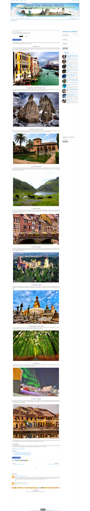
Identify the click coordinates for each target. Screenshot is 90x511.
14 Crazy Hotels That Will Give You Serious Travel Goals (72, 75)
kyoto (44, 30)
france (33, 30)
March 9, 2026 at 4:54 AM (21, 482)
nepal (46, 30)
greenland (38, 30)
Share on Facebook (16, 40)
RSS (25, 0)
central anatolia (20, 30)
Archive (73, 52)
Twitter (17, 0)
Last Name (64, 43)
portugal (48, 30)
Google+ (21, 0)
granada (36, 30)
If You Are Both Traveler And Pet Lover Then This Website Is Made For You (72, 80)
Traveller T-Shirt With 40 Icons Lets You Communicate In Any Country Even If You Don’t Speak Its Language (72, 56)
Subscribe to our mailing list (68, 137)
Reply (16, 480)
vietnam (57, 30)
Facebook (13, 0)
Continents (16, 18)
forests (31, 30)
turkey (52, 30)
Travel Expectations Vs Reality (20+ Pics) (72, 99)
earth (23, 30)
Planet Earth (22, 18)
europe (26, 30)
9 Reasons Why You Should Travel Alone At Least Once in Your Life (72, 70)
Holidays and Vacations (75, 0)
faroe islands (28, 30)
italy (40, 30)
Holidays (27, 18)
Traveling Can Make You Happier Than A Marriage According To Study (72, 90)
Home (12, 18)
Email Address (69, 35)
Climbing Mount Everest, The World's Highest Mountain (22, 454)
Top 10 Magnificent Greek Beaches (72, 85)
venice (54, 30)
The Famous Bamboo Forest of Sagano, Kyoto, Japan (22, 452)
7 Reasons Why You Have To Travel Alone (72, 65)
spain (50, 30)
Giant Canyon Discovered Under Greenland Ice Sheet (22, 453)
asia (14, 30)
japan (42, 30)
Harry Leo (16, 482)
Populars (66, 52)
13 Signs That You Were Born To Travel (72, 60)
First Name (64, 39)
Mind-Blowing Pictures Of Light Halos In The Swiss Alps (72, 94)
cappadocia (17, 30)
